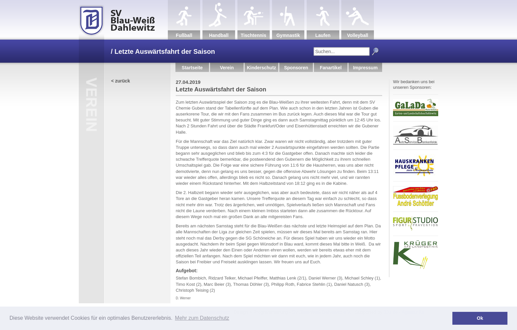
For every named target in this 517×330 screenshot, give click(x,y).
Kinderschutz (261, 67)
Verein (227, 67)
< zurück (120, 80)
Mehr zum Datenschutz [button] (202, 318)
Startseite (192, 67)
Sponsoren (296, 67)
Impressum (365, 67)
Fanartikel (331, 67)
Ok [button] (480, 318)
